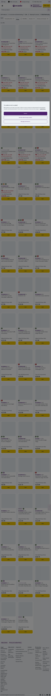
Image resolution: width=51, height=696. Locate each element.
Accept (25, 113)
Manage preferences (25, 121)
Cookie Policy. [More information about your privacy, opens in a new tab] (43, 109)
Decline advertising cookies (25, 117)
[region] (25, 113)
